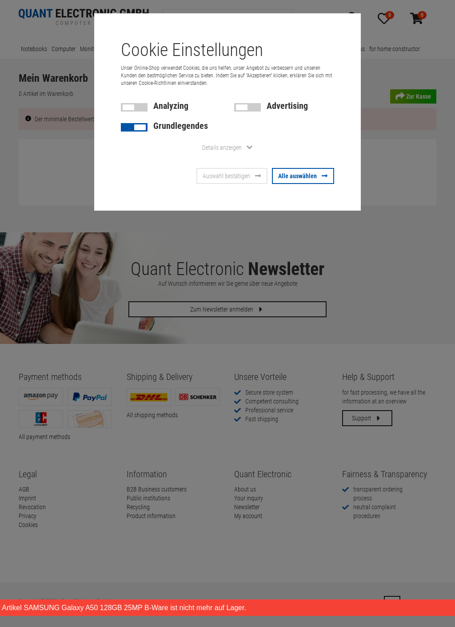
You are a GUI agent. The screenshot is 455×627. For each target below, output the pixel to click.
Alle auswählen (303, 176)
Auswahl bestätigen (232, 176)
